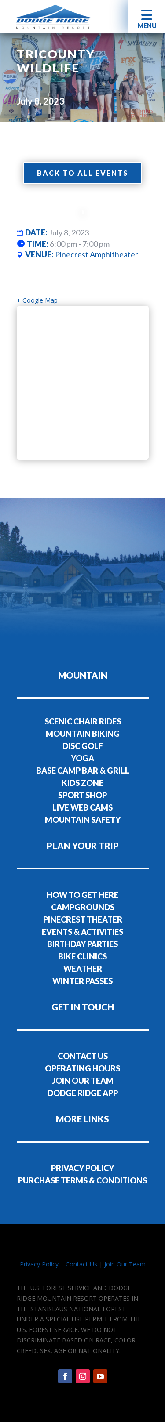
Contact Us (81, 1264)
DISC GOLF (82, 746)
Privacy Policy (39, 1264)
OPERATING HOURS (82, 1068)
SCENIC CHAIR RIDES (82, 721)
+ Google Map (37, 300)
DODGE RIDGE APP (83, 1093)
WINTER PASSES (82, 981)
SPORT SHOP (82, 795)
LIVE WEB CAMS (82, 807)
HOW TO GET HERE (82, 895)
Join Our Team (125, 1264)
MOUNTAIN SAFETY (83, 820)
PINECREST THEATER (82, 919)
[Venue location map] (83, 383)
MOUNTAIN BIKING (83, 733)
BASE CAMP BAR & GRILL (82, 770)
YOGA (82, 758)
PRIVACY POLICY (82, 1168)
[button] (146, 16)
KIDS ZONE (82, 783)
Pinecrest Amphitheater (96, 254)
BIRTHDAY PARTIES (82, 944)
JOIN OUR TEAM (83, 1080)
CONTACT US (83, 1056)
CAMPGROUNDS (82, 907)
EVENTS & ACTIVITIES (82, 932)
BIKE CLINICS (82, 956)
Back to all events (82, 173)
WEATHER (82, 968)
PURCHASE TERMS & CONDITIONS (82, 1180)
